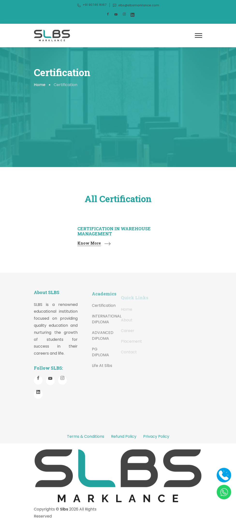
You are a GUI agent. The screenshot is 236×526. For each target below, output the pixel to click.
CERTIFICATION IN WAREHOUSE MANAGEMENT (114, 231)
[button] (198, 35)
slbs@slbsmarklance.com (136, 5)
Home (39, 85)
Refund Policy (123, 436)
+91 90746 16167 (91, 4)
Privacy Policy (156, 436)
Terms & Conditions (85, 436)
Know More (89, 243)
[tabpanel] (118, 241)
